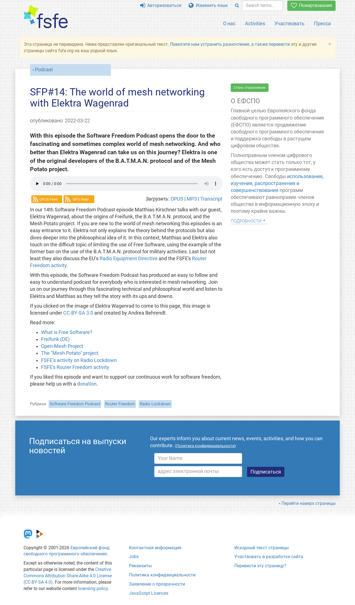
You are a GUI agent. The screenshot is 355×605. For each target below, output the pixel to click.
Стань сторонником (249, 88)
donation (87, 384)
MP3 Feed (80, 199)
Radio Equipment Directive (129, 258)
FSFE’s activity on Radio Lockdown (79, 360)
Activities (255, 23)
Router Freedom (120, 403)
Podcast (44, 69)
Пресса (322, 23)
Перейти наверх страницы (309, 503)
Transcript (211, 199)
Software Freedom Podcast (75, 403)
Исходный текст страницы (261, 547)
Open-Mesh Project (62, 346)
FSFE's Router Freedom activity (75, 367)
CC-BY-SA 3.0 (78, 313)
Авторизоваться (160, 5)
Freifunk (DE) (55, 339)
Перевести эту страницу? (260, 565)
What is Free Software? (66, 332)
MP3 (192, 199)
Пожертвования (311, 5)
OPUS (177, 199)
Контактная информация (155, 547)
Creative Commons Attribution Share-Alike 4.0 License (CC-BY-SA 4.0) (68, 576)
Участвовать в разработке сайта (268, 556)
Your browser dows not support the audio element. (126, 183)
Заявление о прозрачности (157, 584)
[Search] (237, 6)
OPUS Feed (48, 199)
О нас (229, 23)
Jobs (134, 556)
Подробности (246, 220)
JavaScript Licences (148, 593)
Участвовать (290, 23)
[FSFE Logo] (46, 17)
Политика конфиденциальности (162, 575)
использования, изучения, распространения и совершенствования (277, 183)
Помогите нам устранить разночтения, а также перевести (230, 44)
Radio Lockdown (155, 403)
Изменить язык (208, 5)
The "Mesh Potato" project (69, 353)
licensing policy (93, 588)
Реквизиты (140, 565)
